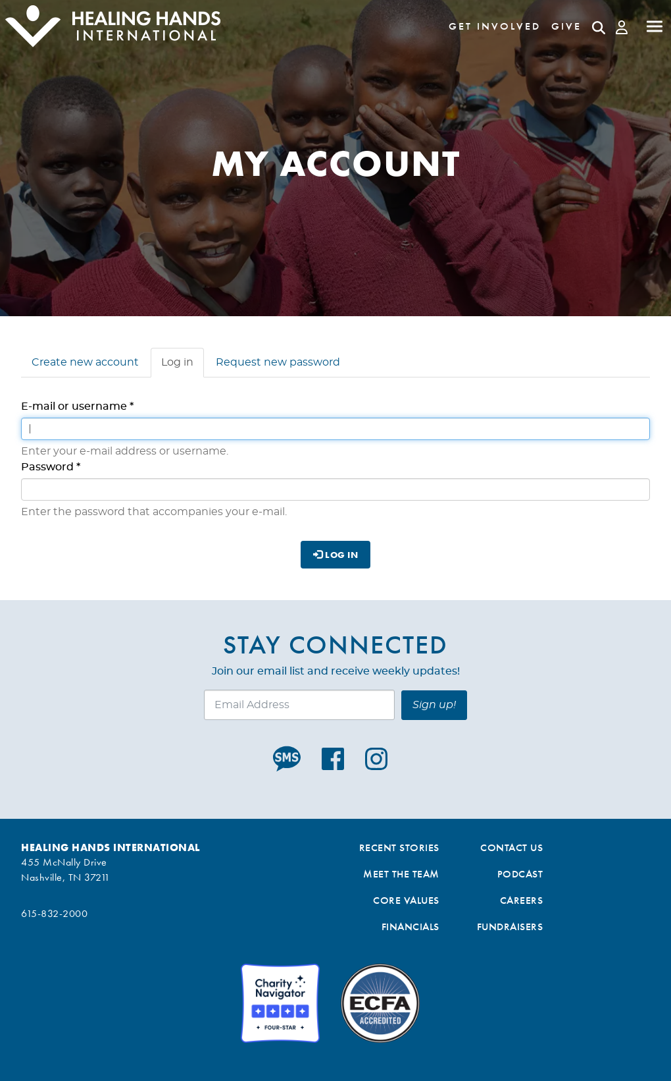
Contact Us (511, 847)
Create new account (85, 362)
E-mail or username (77, 406)
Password (50, 467)
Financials (410, 926)
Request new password (278, 362)
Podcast (520, 874)
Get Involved (495, 26)
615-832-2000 (54, 913)
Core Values (406, 900)
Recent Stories (399, 847)
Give (566, 26)
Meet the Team (401, 874)
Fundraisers (510, 926)
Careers (521, 900)
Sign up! (434, 705)
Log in (182, 366)
